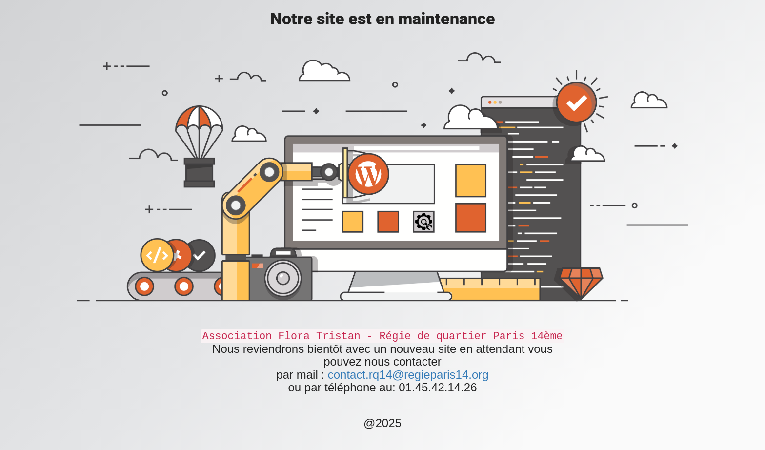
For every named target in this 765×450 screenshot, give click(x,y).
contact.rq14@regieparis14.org (408, 374)
